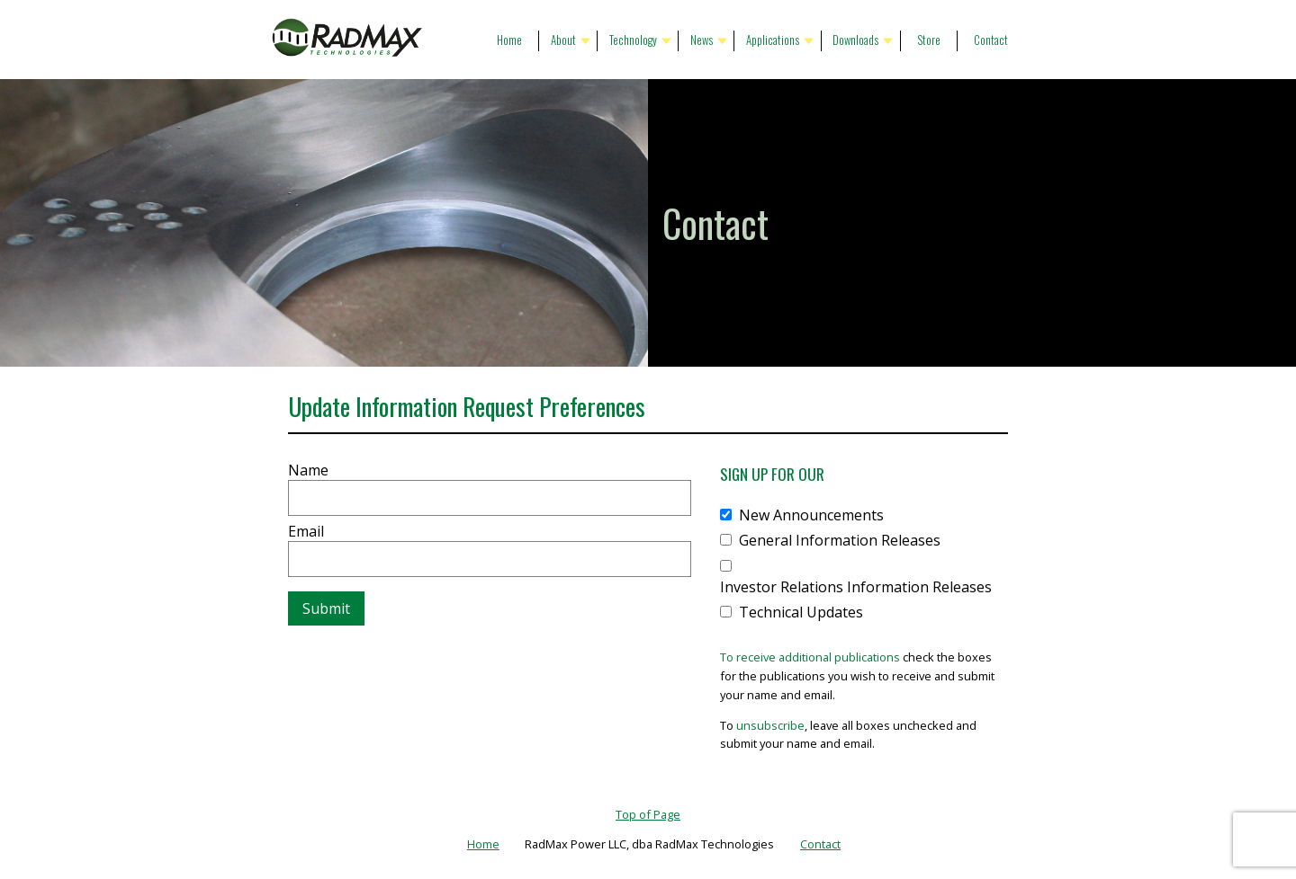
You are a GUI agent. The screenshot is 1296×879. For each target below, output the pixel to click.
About (563, 40)
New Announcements (811, 515)
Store (928, 40)
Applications (772, 40)
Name (308, 470)
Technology (633, 40)
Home (509, 40)
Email (306, 531)
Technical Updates (801, 612)
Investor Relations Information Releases (856, 587)
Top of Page (648, 814)
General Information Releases (839, 540)
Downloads (855, 40)
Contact (991, 40)
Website (289, 452)
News (701, 40)
